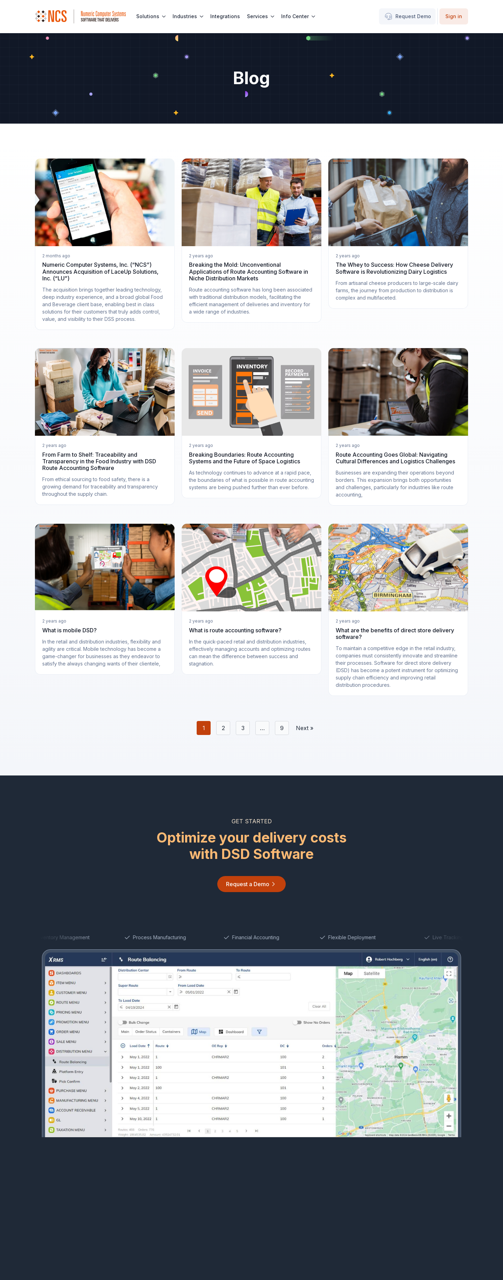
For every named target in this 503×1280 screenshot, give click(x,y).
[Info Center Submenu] (314, 16)
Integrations (225, 16)
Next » (304, 727)
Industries (185, 16)
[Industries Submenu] (202, 16)
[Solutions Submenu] (164, 16)
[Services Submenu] (273, 16)
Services (257, 16)
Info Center (295, 16)
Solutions (147, 16)
